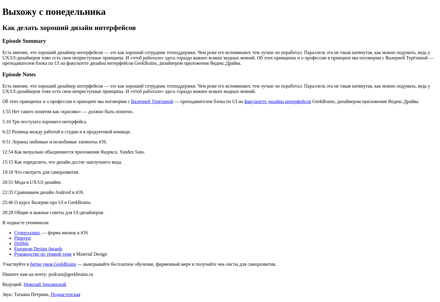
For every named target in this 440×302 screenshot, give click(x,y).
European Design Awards (38, 248)
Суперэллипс (27, 232)
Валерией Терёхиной (152, 101)
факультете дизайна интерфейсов (277, 101)
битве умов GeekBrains (53, 264)
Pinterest (22, 238)
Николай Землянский (45, 284)
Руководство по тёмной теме (43, 254)
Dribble (21, 243)
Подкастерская (65, 294)
